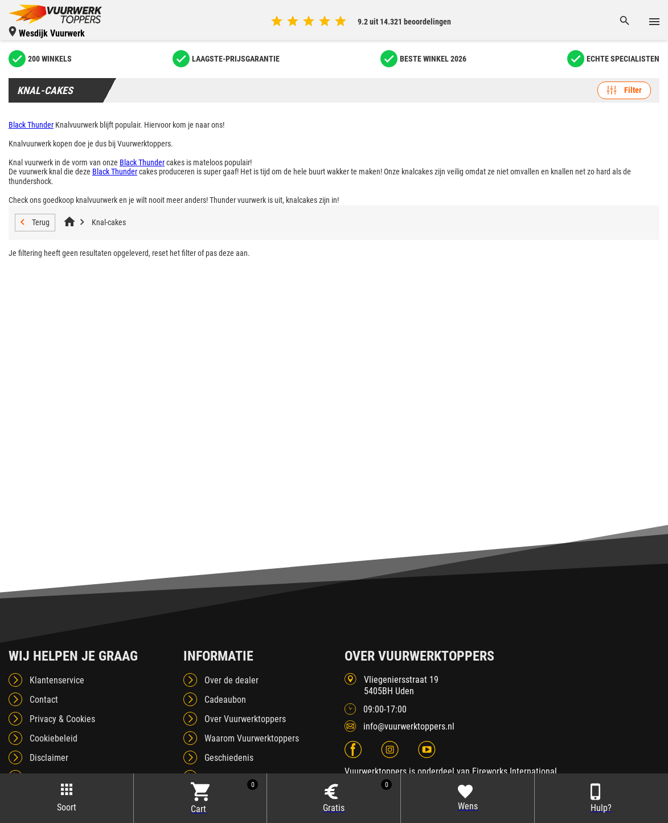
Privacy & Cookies (62, 719)
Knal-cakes (109, 222)
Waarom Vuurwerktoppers (251, 738)
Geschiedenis (228, 757)
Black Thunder (31, 124)
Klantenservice (57, 680)
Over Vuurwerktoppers (245, 719)
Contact (44, 699)
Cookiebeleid (53, 738)
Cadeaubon (225, 699)
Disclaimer (49, 757)
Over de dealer (231, 680)
